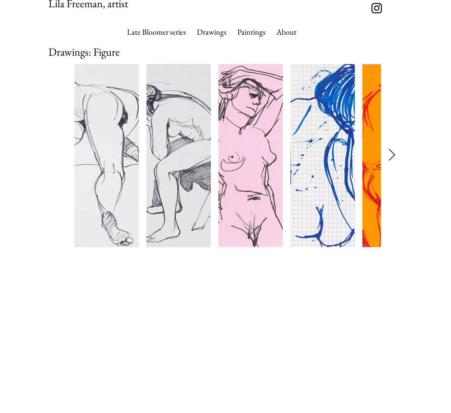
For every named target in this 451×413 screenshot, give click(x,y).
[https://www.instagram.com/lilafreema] (377, 8)
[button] (211, 32)
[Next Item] (392, 155)
